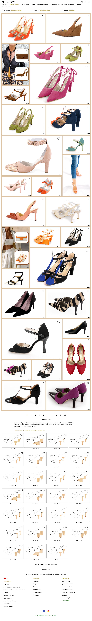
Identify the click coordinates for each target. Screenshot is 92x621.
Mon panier (36, 584)
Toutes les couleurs (44, 10)
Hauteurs (66, 10)
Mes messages (37, 589)
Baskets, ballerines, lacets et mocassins (14, 590)
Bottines (33, 4)
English (7, 578)
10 (65, 415)
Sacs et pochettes (54, 4)
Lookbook (4, 4)
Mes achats (36, 586)
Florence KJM (8, 2)
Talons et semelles (7, 7)
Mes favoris (36, 581)
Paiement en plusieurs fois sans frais (46, 615)
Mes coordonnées (37, 592)
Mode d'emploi (66, 581)
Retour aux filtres (45, 419)
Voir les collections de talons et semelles (46, 564)
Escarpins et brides (14, 4)
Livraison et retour (66, 586)
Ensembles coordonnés (67, 4)
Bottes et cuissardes (42, 4)
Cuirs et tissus (79, 4)
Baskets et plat (25, 4)
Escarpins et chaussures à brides (12, 587)
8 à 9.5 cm (72, 10)
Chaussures (7, 10)
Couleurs (36, 10)
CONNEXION (65, 600)
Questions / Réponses (68, 584)
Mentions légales (66, 598)
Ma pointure (36, 595)
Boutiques (64, 595)
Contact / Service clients (68, 592)
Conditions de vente (67, 589)
